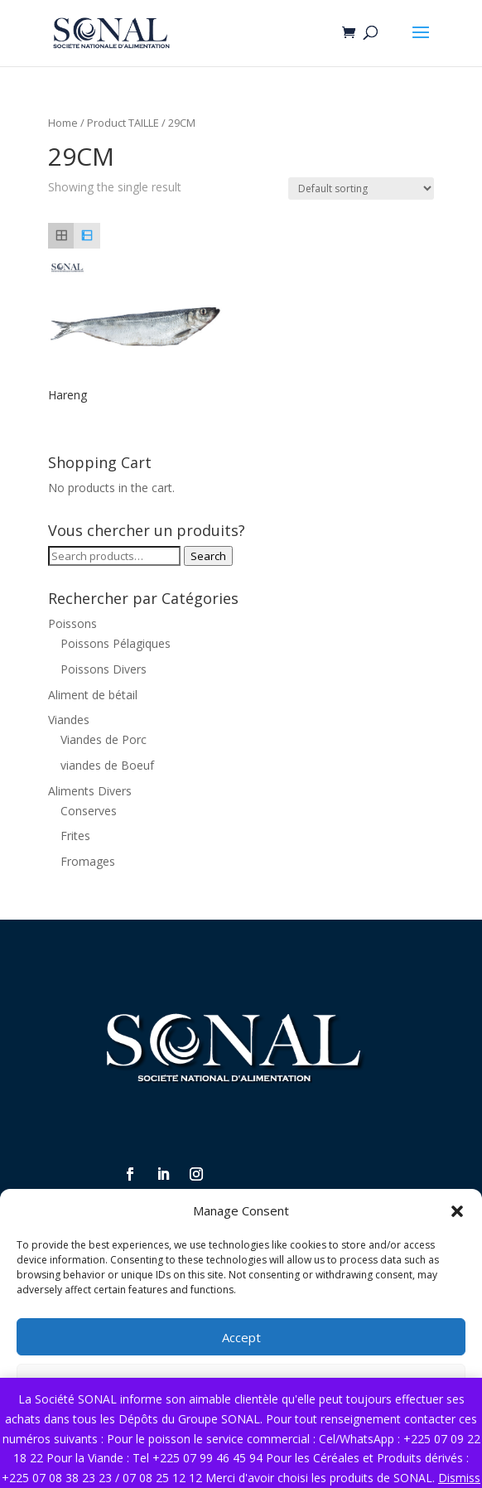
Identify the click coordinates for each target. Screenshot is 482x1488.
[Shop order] (361, 188)
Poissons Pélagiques (115, 643)
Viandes (68, 719)
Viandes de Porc (103, 739)
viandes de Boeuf (107, 765)
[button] (457, 1211)
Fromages (87, 861)
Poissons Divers (103, 669)
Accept (241, 1337)
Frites (75, 835)
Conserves (88, 811)
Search (208, 555)
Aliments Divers (90, 791)
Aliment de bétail (92, 695)
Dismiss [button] (459, 1478)
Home (63, 122)
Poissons (72, 623)
